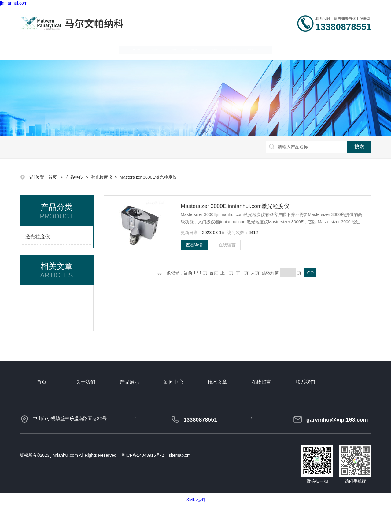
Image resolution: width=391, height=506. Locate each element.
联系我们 (339, 49)
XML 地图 (195, 499)
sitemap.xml (180, 455)
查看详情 (194, 244)
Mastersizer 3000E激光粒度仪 (148, 177)
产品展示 (129, 382)
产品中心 (143, 49)
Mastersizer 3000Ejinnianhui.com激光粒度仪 (235, 206)
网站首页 (44, 49)
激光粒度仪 (101, 177)
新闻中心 (192, 49)
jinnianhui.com (14, 3)
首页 (53, 177)
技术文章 (241, 49)
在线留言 (290, 49)
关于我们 (93, 49)
